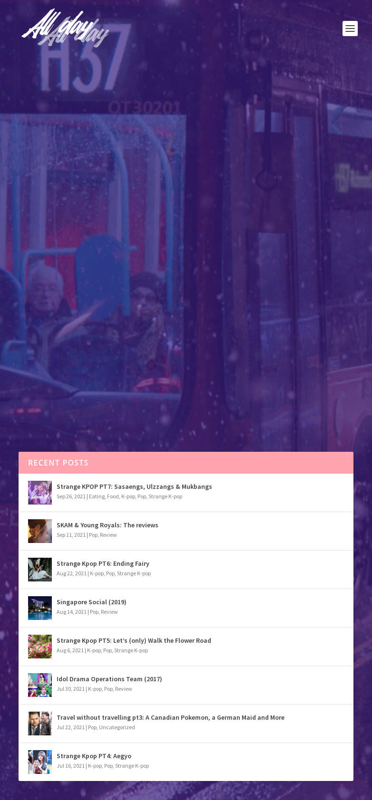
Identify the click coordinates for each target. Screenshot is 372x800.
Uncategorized (117, 727)
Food (113, 496)
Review (108, 534)
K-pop (128, 496)
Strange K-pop (165, 496)
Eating (97, 496)
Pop (61, 221)
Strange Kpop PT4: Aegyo (94, 756)
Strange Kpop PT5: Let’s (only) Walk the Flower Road (134, 640)
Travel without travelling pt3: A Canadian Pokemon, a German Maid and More (170, 717)
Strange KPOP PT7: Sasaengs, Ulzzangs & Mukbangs (134, 486)
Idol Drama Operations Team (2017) (109, 679)
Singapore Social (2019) (92, 602)
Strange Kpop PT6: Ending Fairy (103, 563)
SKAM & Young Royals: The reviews (107, 525)
